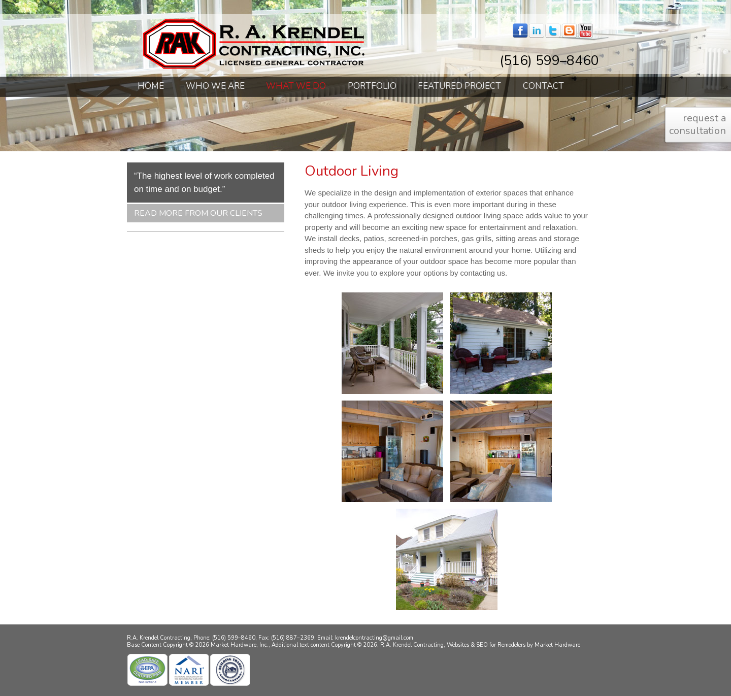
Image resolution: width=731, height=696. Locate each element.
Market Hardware (557, 645)
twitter (552, 31)
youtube (585, 31)
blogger (569, 31)
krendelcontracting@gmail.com (374, 638)
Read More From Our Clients (198, 213)
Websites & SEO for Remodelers (487, 645)
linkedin (536, 31)
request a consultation (697, 124)
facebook (520, 31)
